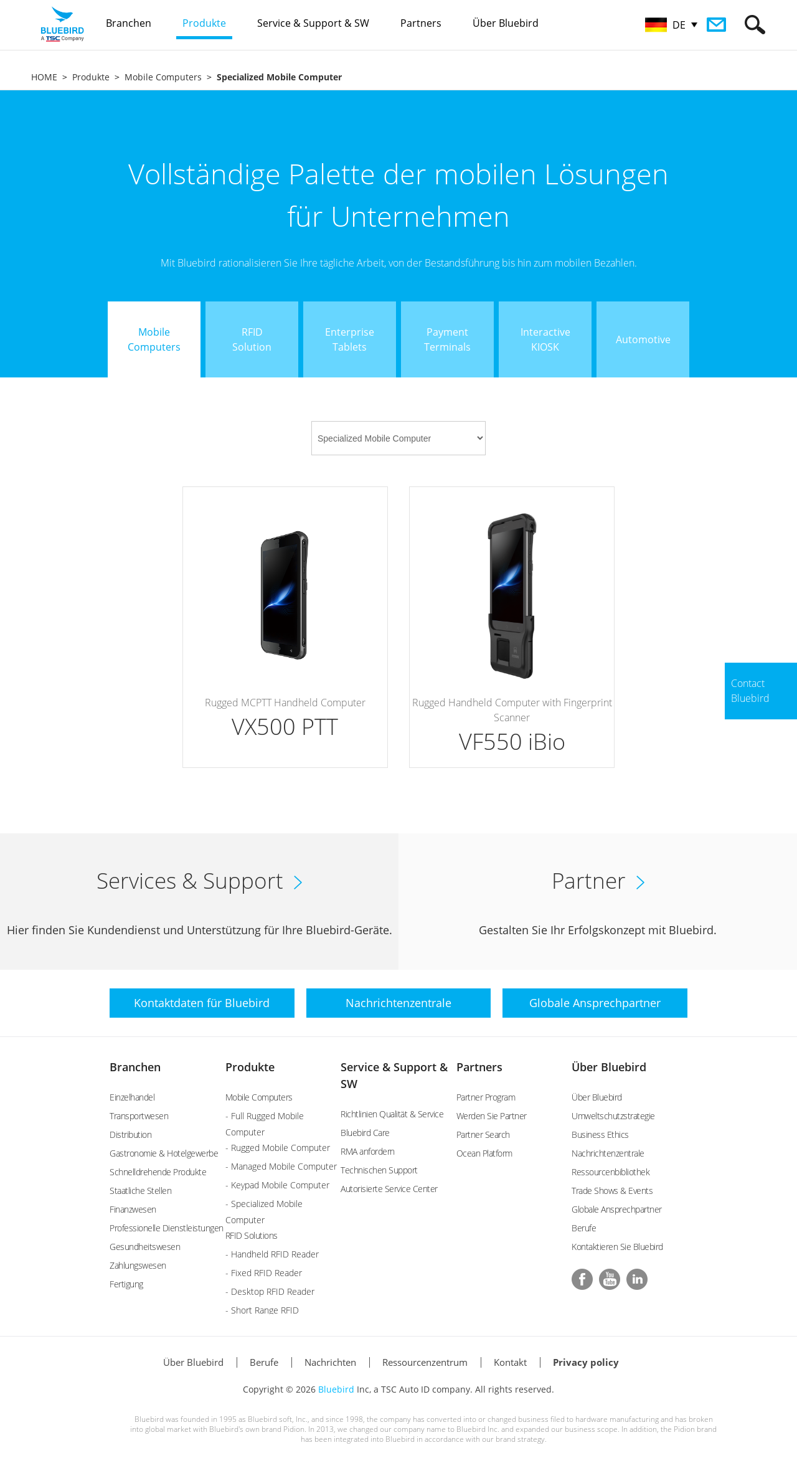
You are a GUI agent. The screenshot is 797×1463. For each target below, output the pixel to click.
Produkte (91, 77)
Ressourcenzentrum (425, 1362)
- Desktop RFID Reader (269, 1291)
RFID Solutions (251, 1235)
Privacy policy (586, 1362)
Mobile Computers (163, 77)
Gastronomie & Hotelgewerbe (164, 1153)
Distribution (130, 1134)
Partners (479, 1066)
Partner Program (486, 1097)
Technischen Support (379, 1170)
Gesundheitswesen (145, 1246)
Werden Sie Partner (491, 1116)
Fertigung (126, 1284)
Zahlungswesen (138, 1265)
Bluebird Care (365, 1133)
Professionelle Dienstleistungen (167, 1228)
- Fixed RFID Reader (263, 1273)
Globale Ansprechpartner (617, 1209)
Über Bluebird (609, 1066)
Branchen (135, 1066)
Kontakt (510, 1362)
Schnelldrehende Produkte (158, 1172)
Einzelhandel (132, 1097)
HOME (44, 77)
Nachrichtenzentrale (608, 1153)
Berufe (584, 1228)
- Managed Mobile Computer (281, 1166)
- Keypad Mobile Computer (277, 1185)
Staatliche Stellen (140, 1190)
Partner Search (483, 1134)
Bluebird (336, 1389)
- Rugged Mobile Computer (277, 1147)
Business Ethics (600, 1134)
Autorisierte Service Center (389, 1189)
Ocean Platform (484, 1153)
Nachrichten (330, 1362)
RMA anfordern (368, 1151)
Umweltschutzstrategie (613, 1116)
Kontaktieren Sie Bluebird (617, 1246)
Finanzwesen (133, 1209)
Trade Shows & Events (612, 1190)
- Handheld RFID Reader (272, 1254)
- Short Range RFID (262, 1310)
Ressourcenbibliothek (610, 1172)
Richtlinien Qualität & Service (392, 1114)
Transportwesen (139, 1116)
